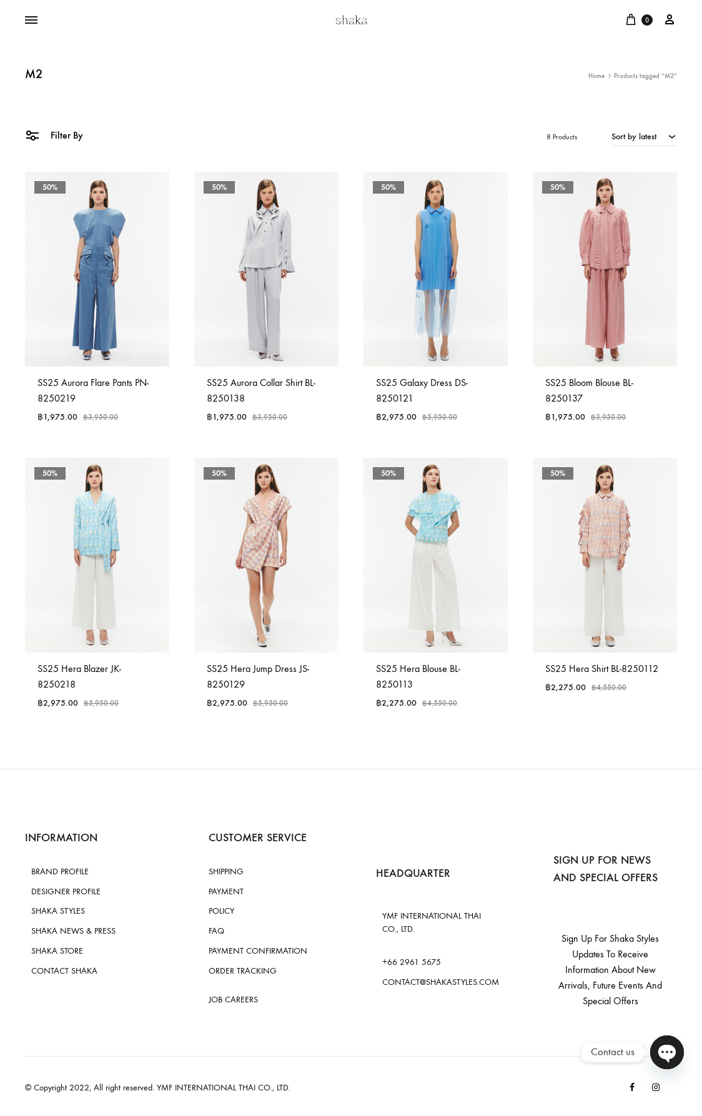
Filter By (54, 134)
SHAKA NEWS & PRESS (73, 931)
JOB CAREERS (233, 999)
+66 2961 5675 (411, 962)
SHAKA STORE (57, 951)
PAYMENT (226, 891)
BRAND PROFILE (60, 871)
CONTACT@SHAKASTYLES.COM (440, 982)
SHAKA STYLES (58, 911)
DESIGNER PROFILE (66, 891)
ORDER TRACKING (243, 970)
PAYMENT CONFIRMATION (258, 951)
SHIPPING (226, 871)
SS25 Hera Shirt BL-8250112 (601, 668)
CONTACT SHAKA (64, 970)
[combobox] (644, 136)
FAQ (216, 931)
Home (596, 76)
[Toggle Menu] (31, 20)
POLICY (221, 911)
